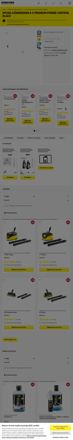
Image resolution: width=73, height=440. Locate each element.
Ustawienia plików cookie (60, 437)
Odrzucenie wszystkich (60, 433)
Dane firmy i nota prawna (26, 437)
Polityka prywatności (12, 437)
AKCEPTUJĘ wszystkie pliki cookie (60, 427)
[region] (36, 431)
